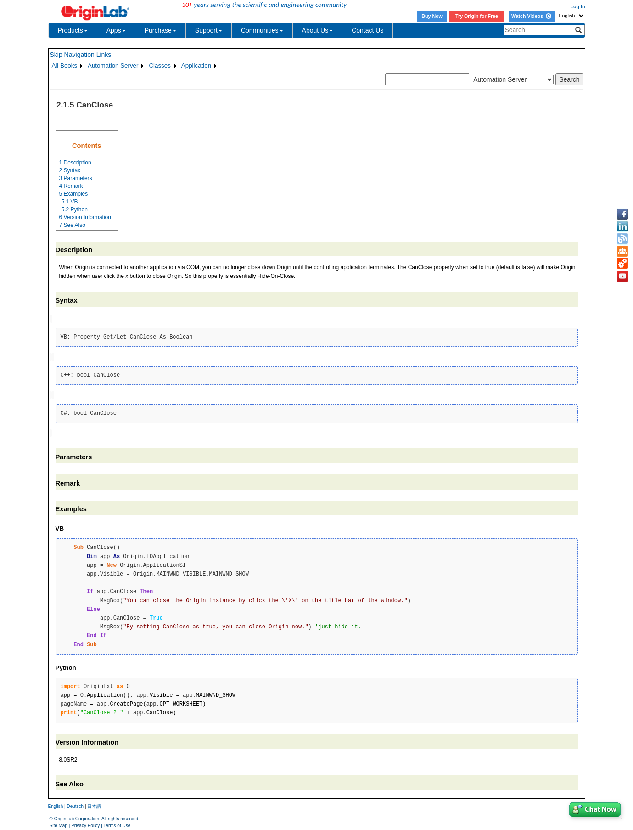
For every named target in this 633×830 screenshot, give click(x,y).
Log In (578, 6)
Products (73, 30)
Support (208, 30)
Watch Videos (531, 16)
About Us (317, 30)
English (55, 804)
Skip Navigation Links (81, 54)
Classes (159, 65)
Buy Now (432, 16)
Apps (116, 30)
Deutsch (75, 804)
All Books (65, 65)
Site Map (58, 823)
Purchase (160, 30)
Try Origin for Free (476, 16)
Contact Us (367, 30)
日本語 (94, 804)
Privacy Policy (85, 823)
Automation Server (113, 65)
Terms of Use (116, 823)
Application (196, 65)
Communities (262, 30)
